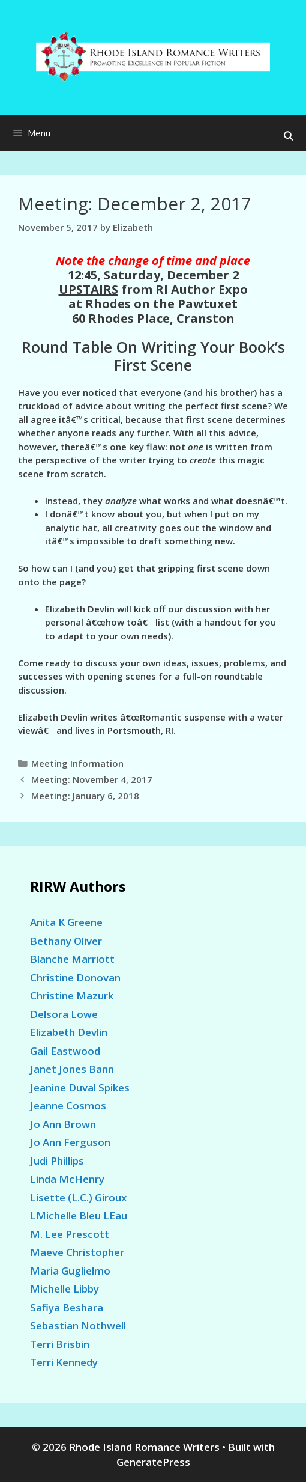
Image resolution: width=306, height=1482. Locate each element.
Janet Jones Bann (72, 1069)
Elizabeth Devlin (68, 1032)
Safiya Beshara (66, 1307)
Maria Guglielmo (70, 1271)
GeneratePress (153, 1462)
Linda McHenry (67, 1179)
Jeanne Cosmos (68, 1105)
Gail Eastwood (65, 1051)
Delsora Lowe (64, 1014)
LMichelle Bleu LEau (78, 1215)
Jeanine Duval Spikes (80, 1087)
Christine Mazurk (71, 995)
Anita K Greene (66, 922)
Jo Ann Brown (63, 1124)
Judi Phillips (57, 1161)
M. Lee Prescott (69, 1234)
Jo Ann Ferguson (70, 1142)
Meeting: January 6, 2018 (85, 796)
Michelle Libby (64, 1289)
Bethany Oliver (66, 941)
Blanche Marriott (72, 959)
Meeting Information (77, 763)
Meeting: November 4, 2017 (91, 779)
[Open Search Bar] (288, 136)
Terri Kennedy (64, 1362)
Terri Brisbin (59, 1344)
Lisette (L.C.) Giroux (78, 1197)
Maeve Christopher (77, 1252)
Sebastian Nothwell (78, 1325)
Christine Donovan (75, 977)
